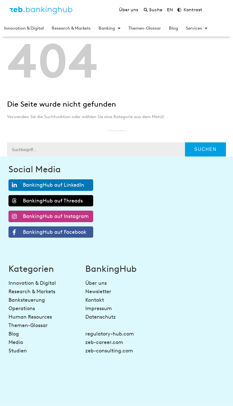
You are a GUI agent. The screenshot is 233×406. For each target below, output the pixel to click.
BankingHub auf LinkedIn (46, 185)
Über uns (96, 283)
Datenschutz (100, 317)
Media (15, 342)
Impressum (98, 308)
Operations (21, 308)
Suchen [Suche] (205, 149)
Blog (173, 28)
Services (196, 28)
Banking (109, 28)
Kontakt (94, 300)
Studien (17, 351)
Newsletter (98, 291)
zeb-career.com (104, 342)
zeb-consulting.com (109, 351)
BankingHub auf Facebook (47, 232)
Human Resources (30, 317)
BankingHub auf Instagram (49, 216)
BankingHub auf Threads (46, 200)
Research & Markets (71, 28)
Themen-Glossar (144, 28)
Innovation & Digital (24, 28)
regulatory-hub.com (109, 334)
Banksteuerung (26, 300)
